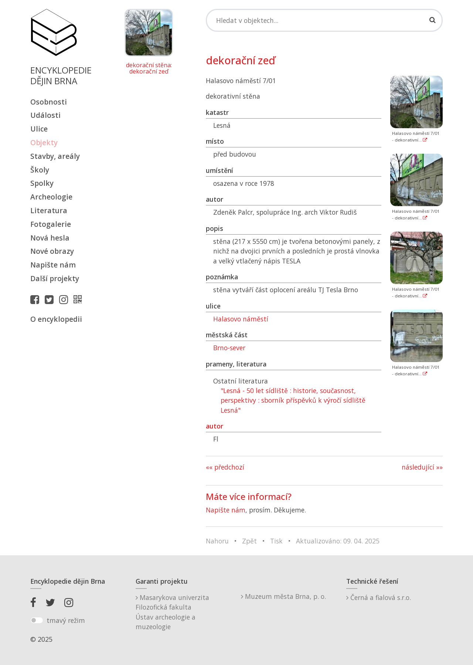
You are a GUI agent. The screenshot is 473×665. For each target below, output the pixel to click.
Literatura (48, 210)
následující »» (422, 467)
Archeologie (51, 197)
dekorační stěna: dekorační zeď (149, 68)
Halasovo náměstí (240, 318)
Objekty (44, 142)
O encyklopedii (56, 319)
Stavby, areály (55, 156)
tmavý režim (66, 620)
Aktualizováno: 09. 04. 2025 (338, 540)
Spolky (42, 183)
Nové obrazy (52, 251)
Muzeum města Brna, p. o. (283, 596)
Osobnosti (48, 102)
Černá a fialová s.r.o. (378, 597)
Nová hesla (49, 238)
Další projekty (54, 278)
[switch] (36, 620)
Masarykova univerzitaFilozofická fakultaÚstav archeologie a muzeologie (172, 612)
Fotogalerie (50, 224)
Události (45, 115)
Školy (39, 170)
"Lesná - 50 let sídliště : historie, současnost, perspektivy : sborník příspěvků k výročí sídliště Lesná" (293, 400)
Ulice (39, 129)
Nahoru (217, 540)
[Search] (324, 20)
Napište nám (53, 265)
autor (214, 426)
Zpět (249, 540)
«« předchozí (225, 467)
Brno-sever (229, 347)
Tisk (276, 540)
